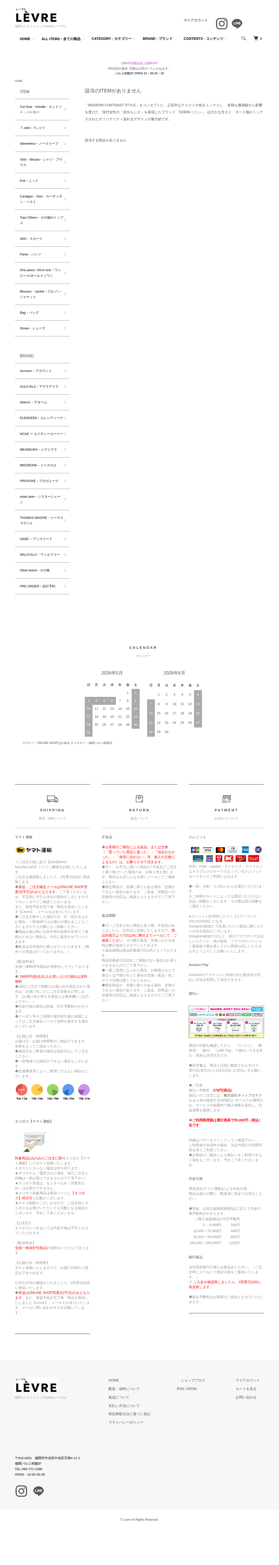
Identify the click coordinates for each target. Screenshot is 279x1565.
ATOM (207, 1406)
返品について (139, 1414)
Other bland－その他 (35, 588)
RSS (196, 1406)
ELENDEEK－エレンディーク (38, 421)
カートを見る (250, 1406)
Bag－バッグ (29, 313)
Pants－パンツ (30, 255)
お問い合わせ (250, 1414)
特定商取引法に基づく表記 (150, 1431)
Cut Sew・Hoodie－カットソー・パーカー (39, 110)
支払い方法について (144, 1423)
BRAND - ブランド (158, 39)
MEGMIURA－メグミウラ (38, 461)
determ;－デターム (33, 403)
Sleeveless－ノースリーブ (39, 144)
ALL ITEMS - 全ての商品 (61, 39)
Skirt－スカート (31, 239)
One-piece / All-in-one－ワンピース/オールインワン (39, 273)
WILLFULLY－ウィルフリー (38, 569)
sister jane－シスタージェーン (38, 511)
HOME (25, 39)
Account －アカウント (36, 371)
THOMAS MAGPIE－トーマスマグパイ (38, 532)
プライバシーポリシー (146, 1440)
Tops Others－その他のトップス (38, 221)
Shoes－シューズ (32, 329)
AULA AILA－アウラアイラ (39, 387)
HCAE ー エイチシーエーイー (38, 442)
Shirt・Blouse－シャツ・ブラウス (39, 162)
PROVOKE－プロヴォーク (39, 492)
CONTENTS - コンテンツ (203, 39)
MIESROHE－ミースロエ (38, 477)
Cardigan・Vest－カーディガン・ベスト (39, 199)
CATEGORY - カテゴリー (112, 39)
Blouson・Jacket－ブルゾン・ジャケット (38, 294)
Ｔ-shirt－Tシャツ (32, 128)
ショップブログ (205, 1397)
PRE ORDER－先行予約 (37, 603)
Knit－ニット (29, 181)
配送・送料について (144, 1406)
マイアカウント (196, 20)
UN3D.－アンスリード (36, 550)
